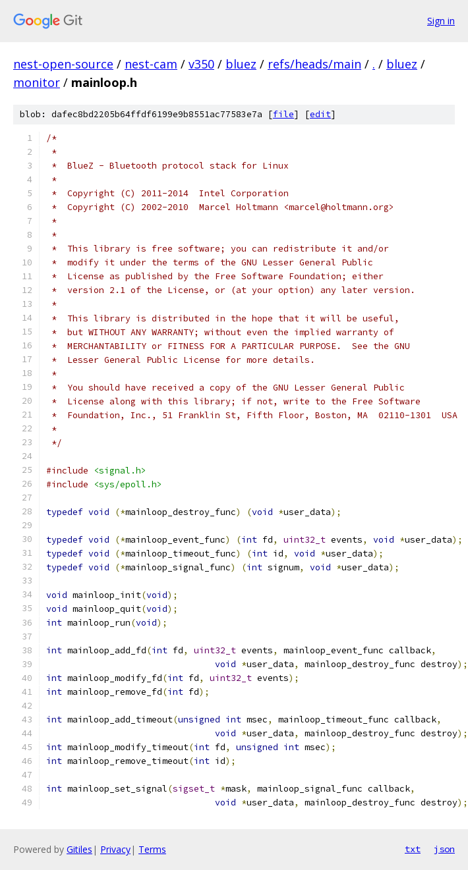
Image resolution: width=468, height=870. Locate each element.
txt (413, 849)
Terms (152, 849)
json (444, 849)
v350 (201, 64)
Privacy (115, 849)
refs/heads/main (314, 64)
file (283, 114)
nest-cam (151, 64)
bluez (240, 64)
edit (320, 114)
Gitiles (79, 849)
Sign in (441, 20)
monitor (36, 82)
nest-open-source (63, 64)
